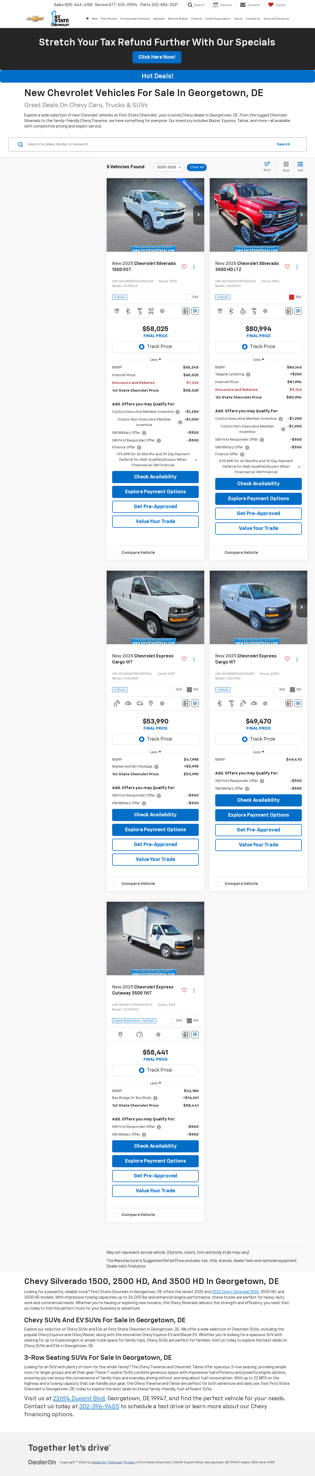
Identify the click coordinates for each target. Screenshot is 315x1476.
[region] (155, 416)
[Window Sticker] (195, 311)
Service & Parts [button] (178, 18)
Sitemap (115, 1462)
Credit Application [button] (218, 18)
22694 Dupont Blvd (79, 1399)
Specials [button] (159, 18)
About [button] (238, 18)
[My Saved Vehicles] (276, 5)
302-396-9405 (99, 1407)
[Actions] (194, 267)
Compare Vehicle (138, 553)
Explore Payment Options (155, 491)
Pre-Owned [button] (109, 18)
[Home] (87, 19)
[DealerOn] (42, 1462)
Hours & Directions (276, 18)
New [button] (95, 18)
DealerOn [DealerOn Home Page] (99, 1462)
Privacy (130, 1462)
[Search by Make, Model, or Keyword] (149, 144)
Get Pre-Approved (155, 506)
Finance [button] (196, 18)
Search (283, 144)
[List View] (300, 167)
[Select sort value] (269, 166)
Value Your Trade (155, 521)
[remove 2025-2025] (169, 167)
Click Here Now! (157, 57)
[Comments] (186, 311)
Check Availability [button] (155, 477)
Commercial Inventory (135, 18)
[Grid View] (285, 167)
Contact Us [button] (253, 18)
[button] (198, 215)
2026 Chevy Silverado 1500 (235, 1292)
